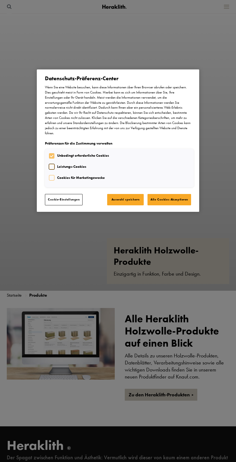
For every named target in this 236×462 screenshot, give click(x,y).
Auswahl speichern (126, 199)
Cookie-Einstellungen (64, 199)
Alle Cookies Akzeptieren (169, 199)
